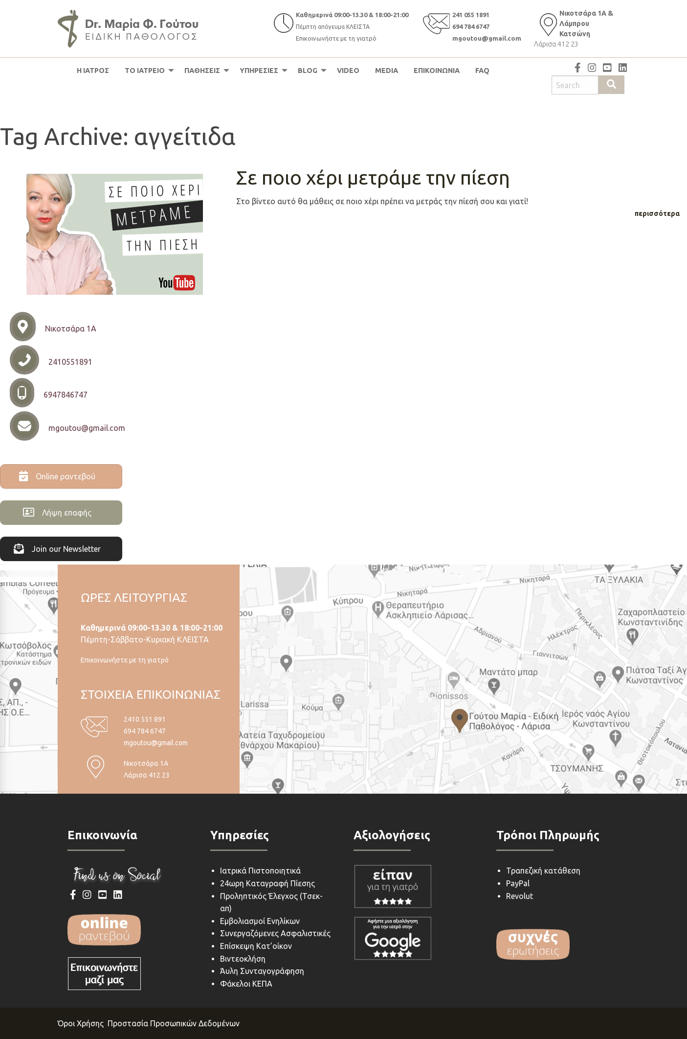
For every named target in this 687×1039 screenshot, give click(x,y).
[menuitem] (93, 71)
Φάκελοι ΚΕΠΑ (246, 983)
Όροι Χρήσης (81, 1023)
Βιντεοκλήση (243, 958)
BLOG (307, 70)
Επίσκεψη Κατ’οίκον (256, 946)
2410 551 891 (145, 719)
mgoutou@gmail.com (486, 38)
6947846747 (66, 394)
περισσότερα (657, 213)
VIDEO (348, 70)
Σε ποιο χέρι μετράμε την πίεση (373, 177)
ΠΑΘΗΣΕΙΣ (202, 70)
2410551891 (70, 361)
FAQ (482, 70)
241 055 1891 (470, 14)
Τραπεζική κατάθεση (543, 870)
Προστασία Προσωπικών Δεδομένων (174, 1023)
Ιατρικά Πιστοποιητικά (260, 870)
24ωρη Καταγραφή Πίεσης (267, 883)
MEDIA (386, 70)
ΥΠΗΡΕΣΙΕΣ (259, 70)
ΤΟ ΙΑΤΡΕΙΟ (145, 70)
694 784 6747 (470, 26)
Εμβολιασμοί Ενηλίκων (260, 921)
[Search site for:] (575, 84)
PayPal (518, 883)
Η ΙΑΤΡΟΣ (93, 70)
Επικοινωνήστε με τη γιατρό (336, 38)
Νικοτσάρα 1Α (70, 328)
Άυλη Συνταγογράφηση (262, 971)
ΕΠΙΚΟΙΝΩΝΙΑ (437, 70)
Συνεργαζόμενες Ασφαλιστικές (275, 933)
